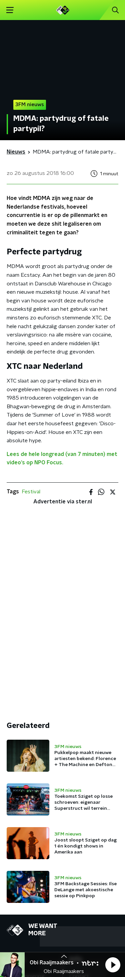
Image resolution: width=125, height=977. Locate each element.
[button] (112, 964)
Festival (31, 491)
